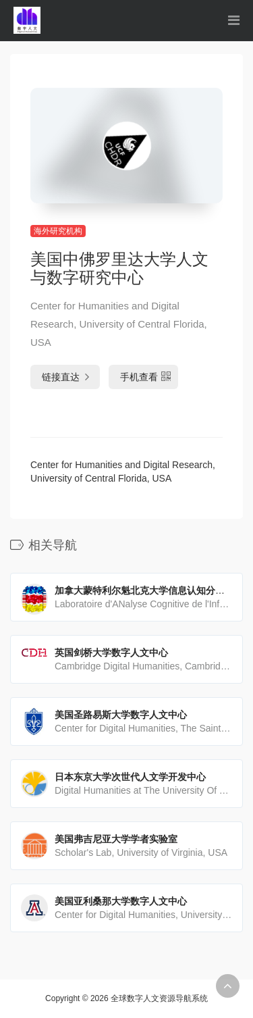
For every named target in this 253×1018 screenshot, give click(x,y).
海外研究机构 (58, 231)
